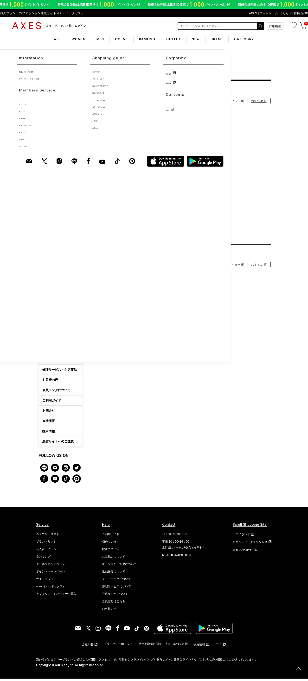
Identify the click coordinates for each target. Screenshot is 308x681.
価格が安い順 (152, 103)
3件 (134, 218)
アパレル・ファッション (58, 276)
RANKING (147, 39)
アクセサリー (51, 247)
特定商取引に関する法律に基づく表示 (163, 646)
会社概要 (48, 423)
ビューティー (51, 324)
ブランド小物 (51, 257)
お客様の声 (50, 382)
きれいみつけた (243, 552)
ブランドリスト (46, 544)
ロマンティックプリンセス (250, 544)
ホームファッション (55, 286)
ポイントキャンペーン (50, 574)
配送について (110, 551)
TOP (97, 73)
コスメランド (241, 536)
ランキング (43, 559)
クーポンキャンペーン (50, 566)
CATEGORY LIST (60, 334)
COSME (117, 39)
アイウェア (49, 295)
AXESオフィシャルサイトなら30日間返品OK (276, 13)
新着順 (199, 103)
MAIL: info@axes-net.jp (177, 557)
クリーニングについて (116, 581)
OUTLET (177, 39)
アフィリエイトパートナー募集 (56, 596)
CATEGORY (259, 39)
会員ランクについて (56, 392)
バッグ (46, 219)
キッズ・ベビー (52, 314)
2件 (194, 227)
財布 (45, 228)
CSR (219, 647)
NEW (203, 39)
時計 (45, 238)
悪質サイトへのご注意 (58, 444)
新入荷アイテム (46, 551)
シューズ (48, 305)
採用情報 (48, 433)
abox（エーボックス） (50, 588)
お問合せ (48, 413)
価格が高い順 (178, 103)
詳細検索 (275, 26)
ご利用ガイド (51, 403)
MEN (93, 39)
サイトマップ (44, 581)
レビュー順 (236, 103)
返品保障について (113, 574)
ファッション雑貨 (53, 266)
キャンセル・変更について (119, 566)
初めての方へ (51, 361)
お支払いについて (113, 559)
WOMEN (68, 39)
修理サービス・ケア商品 (59, 372)
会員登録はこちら (113, 603)
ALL (42, 39)
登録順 (216, 103)
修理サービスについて (116, 588)
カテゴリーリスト (47, 536)
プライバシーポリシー (118, 646)
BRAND (228, 39)
